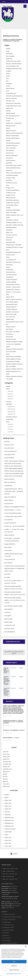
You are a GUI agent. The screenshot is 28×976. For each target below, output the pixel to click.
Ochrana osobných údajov (9, 919)
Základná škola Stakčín (8, 927)
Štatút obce (9, 240)
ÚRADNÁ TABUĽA (11, 662)
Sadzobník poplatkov (11, 227)
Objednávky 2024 (11, 409)
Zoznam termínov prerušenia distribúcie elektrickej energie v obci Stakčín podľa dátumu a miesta (14, 568)
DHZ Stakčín (6, 932)
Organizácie (9, 170)
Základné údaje (10, 319)
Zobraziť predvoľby (14, 970)
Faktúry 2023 (10, 391)
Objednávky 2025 (11, 411)
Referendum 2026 (10, 197)
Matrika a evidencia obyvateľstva (14, 133)
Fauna (7, 78)
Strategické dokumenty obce (13, 252)
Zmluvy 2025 (10, 429)
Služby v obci (9, 232)
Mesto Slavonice (7, 938)
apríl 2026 (5, 751)
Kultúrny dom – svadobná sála (13, 123)
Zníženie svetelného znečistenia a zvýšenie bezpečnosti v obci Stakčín (14, 371)
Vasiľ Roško (7, 612)
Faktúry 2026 (10, 398)
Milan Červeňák (8, 619)
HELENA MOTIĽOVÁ (9, 625)
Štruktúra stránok (10, 254)
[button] (26, 946)
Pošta (7, 185)
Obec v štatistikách (11, 148)
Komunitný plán (10, 118)
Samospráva (9, 230)
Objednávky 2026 (11, 414)
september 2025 (7, 769)
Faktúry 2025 (10, 396)
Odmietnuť (14, 965)
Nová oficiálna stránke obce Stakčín (13, 606)
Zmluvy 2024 (10, 426)
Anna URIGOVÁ (8, 562)
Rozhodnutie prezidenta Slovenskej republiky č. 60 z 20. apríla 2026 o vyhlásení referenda (14, 222)
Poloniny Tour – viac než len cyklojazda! (14, 526)
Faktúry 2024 (10, 393)
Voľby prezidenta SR (11, 307)
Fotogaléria (9, 83)
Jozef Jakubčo (7, 615)
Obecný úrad (9, 158)
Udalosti (8, 267)
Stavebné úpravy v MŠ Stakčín (13, 245)
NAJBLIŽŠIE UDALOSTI (13, 641)
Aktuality (8, 48)
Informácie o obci (10, 101)
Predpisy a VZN (10, 187)
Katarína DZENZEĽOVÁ (10, 523)
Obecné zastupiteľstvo (12, 155)
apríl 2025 (5, 781)
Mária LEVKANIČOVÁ (9, 482)
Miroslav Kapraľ (8, 622)
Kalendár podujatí (10, 113)
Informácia (8, 401)
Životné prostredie (11, 339)
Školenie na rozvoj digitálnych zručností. (14, 506)
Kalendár (8, 110)
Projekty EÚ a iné (10, 195)
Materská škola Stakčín (8, 930)
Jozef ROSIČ (7, 574)
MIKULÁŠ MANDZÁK (9, 632)
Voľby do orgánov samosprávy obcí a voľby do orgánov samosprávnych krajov (14, 302)
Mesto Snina (6, 935)
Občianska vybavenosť (11, 145)
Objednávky (9, 163)
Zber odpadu (9, 329)
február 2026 (6, 756)
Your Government (10, 317)
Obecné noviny (10, 153)
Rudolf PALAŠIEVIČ (9, 457)
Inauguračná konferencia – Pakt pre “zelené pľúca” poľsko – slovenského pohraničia (13, 491)
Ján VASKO (7, 441)
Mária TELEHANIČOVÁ (10, 497)
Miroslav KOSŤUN (9, 445)
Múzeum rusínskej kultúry (12, 135)
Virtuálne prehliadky (11, 282)
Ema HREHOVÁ (8, 519)
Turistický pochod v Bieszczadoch (13, 516)
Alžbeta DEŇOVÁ (8, 500)
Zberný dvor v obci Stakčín (12, 331)
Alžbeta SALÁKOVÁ (9, 535)
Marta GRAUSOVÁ (9, 448)
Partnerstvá (9, 180)
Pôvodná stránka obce (8, 924)
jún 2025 (5, 776)
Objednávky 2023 (11, 406)
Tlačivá (7, 257)
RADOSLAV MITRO (9, 628)
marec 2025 (6, 784)
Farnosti (8, 76)
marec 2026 (6, 754)
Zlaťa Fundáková (8, 609)
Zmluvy (8, 354)
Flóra (7, 81)
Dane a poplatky (10, 56)
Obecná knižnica (10, 150)
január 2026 (6, 759)
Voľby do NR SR (10, 297)
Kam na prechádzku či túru (12, 115)
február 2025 (6, 786)
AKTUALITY (9, 701)
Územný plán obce (10, 272)
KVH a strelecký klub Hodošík (9, 943)
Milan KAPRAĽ (8, 547)
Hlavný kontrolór (10, 88)
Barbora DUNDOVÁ (9, 479)
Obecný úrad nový (10, 160)
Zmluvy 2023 (10, 424)
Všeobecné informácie (11, 309)
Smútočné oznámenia (11, 235)
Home (7, 91)
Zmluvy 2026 (10, 431)
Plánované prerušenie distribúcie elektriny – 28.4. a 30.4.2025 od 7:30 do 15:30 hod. (14, 600)
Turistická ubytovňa (11, 259)
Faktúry (8, 73)
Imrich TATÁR (7, 550)
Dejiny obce (9, 58)
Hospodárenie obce (11, 93)
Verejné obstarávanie (11, 279)
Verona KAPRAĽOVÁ (9, 559)
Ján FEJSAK (7, 577)
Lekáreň (8, 128)
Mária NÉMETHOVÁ (9, 454)
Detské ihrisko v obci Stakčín (13, 61)
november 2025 (7, 764)
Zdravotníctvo (9, 334)
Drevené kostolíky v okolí (12, 66)
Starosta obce (9, 237)
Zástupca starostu (10, 326)
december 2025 (7, 761)
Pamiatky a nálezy (10, 178)
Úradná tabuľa (9, 269)
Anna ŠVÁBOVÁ (8, 485)
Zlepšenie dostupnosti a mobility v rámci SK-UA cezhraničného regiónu (14, 344)
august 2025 (6, 771)
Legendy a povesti (11, 125)
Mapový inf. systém (11, 130)
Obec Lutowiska (7, 940)
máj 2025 (5, 779)
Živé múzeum (9, 336)
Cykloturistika (9, 53)
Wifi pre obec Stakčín (11, 314)
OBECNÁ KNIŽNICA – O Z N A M (12, 510)
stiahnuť (21, 667)
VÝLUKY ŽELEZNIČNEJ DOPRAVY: (13, 513)
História (8, 86)
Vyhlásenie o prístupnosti (12, 312)
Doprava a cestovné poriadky (13, 63)
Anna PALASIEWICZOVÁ (10, 451)
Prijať (14, 961)
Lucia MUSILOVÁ (8, 503)
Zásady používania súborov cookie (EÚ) (12, 916)
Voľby (7, 294)
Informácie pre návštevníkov (13, 103)
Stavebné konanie (10, 242)
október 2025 (6, 766)
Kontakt (8, 120)
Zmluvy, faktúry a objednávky (13, 356)
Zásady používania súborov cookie (13, 973)
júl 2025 (5, 774)
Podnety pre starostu (11, 182)
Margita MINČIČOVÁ (9, 544)
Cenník (7, 51)
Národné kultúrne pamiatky (13, 143)
